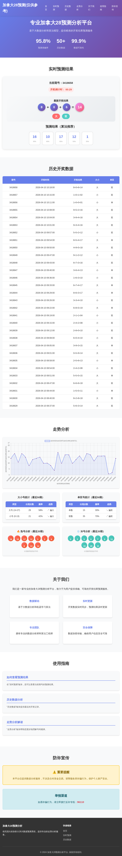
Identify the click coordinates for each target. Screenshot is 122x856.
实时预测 (67, 835)
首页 (65, 831)
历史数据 (67, 840)
